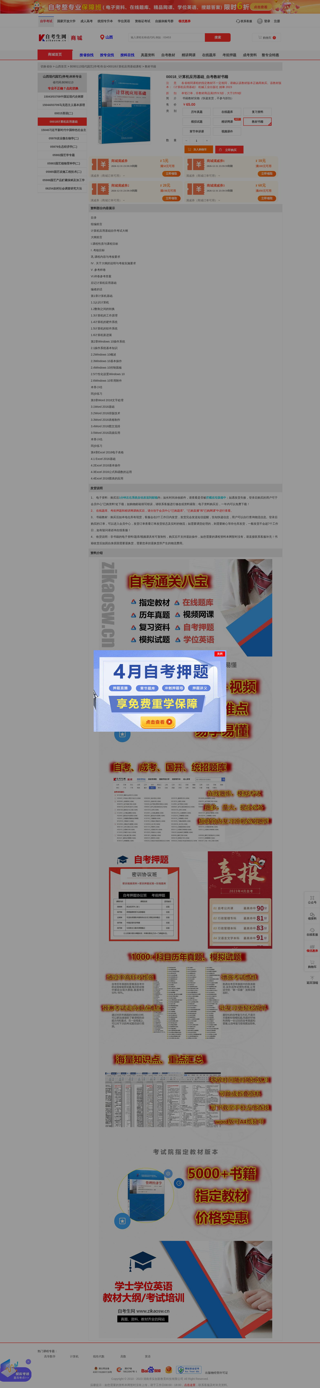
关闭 (220, 653)
